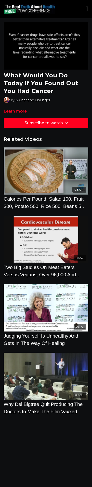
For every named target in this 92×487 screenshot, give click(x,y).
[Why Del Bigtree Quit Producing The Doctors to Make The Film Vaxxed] (46, 408)
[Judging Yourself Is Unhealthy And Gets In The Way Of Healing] (46, 339)
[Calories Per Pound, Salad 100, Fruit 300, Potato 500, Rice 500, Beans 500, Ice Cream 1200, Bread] (46, 202)
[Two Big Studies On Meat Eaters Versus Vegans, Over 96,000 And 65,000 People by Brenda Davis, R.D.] (46, 271)
